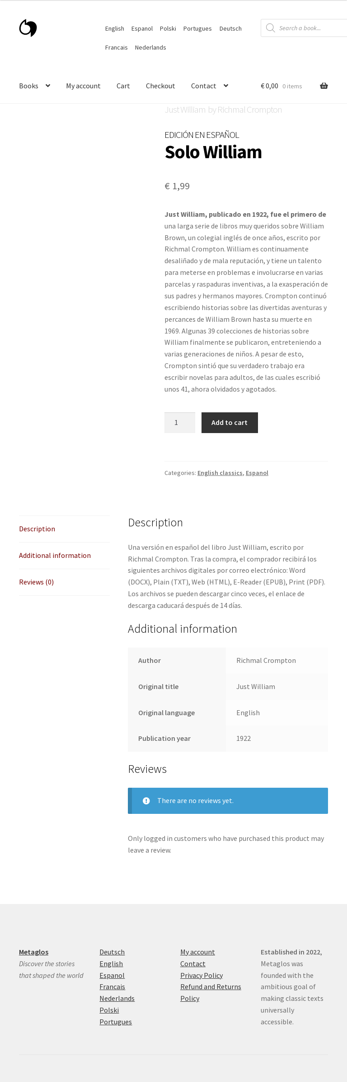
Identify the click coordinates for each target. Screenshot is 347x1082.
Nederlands (150, 47)
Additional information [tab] (55, 555)
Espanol (142, 28)
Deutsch (231, 28)
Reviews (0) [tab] (36, 581)
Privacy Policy (201, 975)
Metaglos (33, 951)
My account (83, 85)
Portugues (197, 28)
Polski (168, 28)
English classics (220, 473)
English (114, 28)
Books (28, 85)
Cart (123, 85)
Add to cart (229, 422)
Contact (203, 85)
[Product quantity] (179, 422)
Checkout (160, 85)
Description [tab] (37, 528)
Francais (116, 47)
